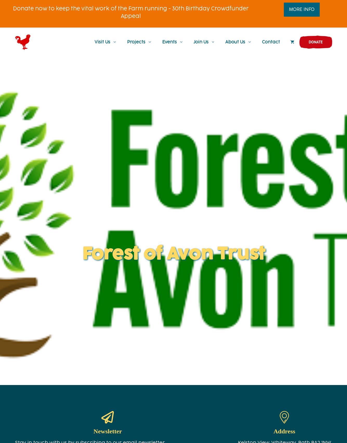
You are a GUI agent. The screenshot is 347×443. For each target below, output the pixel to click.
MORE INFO (302, 10)
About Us (241, 42)
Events (175, 42)
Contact (271, 42)
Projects (142, 42)
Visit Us (108, 42)
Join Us (207, 42)
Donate (316, 42)
